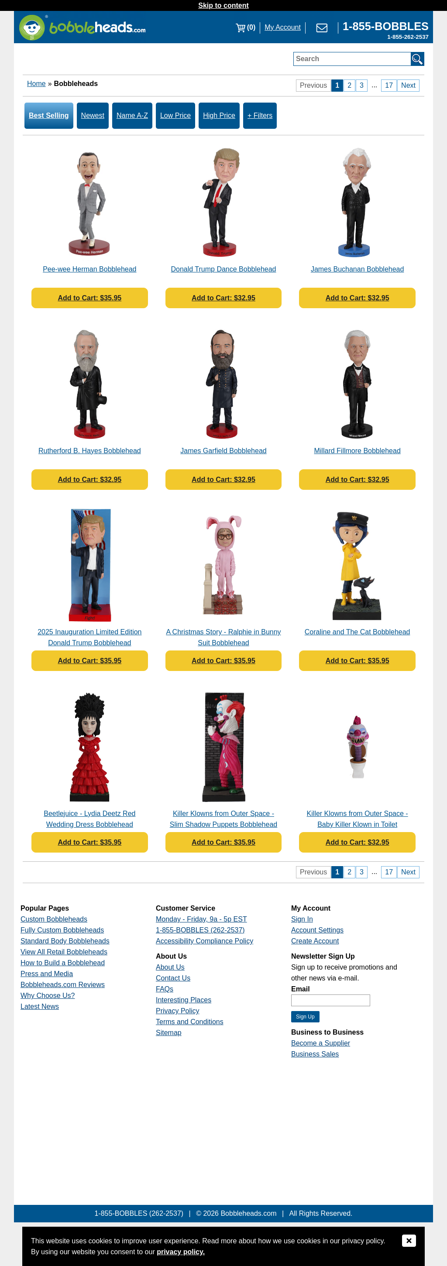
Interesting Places (183, 1000)
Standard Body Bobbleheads (65, 941)
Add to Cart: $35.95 (89, 298)
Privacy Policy (177, 1011)
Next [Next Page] (408, 85)
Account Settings (317, 930)
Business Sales (315, 1054)
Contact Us (173, 978)
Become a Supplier (320, 1043)
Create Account (315, 941)
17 (389, 85)
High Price (219, 115)
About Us (170, 967)
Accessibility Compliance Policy (204, 941)
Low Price (175, 115)
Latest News (40, 1006)
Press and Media (47, 973)
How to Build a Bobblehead (63, 963)
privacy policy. (181, 1252)
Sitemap (169, 1032)
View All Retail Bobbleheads (64, 952)
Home (36, 83)
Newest (92, 115)
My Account (283, 27)
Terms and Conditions (190, 1021)
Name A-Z (132, 115)
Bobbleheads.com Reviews (63, 984)
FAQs (164, 989)
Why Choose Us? (48, 995)
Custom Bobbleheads (54, 919)
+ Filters (260, 115)
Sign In (302, 919)
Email (300, 989)
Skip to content (223, 5)
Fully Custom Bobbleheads (62, 930)
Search (307, 58)
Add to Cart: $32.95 (223, 298)
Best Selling (49, 115)
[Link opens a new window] (386, 27)
